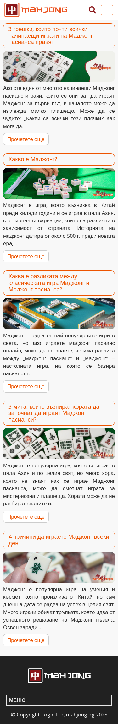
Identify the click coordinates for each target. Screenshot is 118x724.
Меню (17, 700)
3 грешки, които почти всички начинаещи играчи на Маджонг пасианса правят (50, 35)
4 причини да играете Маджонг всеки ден (58, 540)
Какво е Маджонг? (32, 159)
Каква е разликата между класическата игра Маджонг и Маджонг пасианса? (48, 282)
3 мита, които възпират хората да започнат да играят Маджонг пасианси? (53, 413)
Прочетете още (26, 139)
